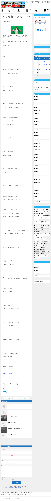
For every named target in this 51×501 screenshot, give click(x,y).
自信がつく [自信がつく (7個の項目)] (37, 253)
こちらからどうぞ (7, 373)
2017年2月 (37, 138)
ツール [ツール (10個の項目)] (36, 219)
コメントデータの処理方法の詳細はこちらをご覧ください (16, 487)
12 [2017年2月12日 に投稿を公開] (49, 64)
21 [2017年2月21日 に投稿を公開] (37, 69)
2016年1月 (37, 174)
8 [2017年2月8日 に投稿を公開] (39, 64)
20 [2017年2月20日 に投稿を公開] (34, 69)
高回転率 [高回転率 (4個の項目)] (46, 255)
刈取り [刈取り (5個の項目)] (42, 243)
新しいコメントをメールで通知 (8, 477)
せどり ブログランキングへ (40, 23)
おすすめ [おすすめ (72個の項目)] (44, 210)
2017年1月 (37, 140)
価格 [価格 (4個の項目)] (42, 241)
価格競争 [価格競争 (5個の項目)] (46, 241)
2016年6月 (37, 160)
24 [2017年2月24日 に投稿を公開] (44, 69)
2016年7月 (37, 157)
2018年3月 (37, 102)
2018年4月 (37, 99)
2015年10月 (37, 182)
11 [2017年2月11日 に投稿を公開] (46, 64)
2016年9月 (37, 151)
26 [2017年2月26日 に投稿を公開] (49, 69)
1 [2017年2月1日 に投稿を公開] (39, 61)
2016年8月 (37, 154)
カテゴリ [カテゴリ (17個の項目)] (37, 215)
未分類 (5, 21)
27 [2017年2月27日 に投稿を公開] (34, 72)
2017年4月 (37, 132)
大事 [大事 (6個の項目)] (40, 245)
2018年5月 (37, 96)
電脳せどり (37, 275)
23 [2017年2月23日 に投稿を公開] (42, 69)
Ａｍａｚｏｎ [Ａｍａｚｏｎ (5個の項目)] (37, 257)
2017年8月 (37, 121)
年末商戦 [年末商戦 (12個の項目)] (37, 247)
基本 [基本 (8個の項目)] (36, 245)
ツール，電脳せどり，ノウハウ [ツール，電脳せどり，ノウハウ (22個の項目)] (42, 222)
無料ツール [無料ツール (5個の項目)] (37, 251)
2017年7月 (37, 124)
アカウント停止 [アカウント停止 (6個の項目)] (45, 211)
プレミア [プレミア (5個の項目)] (36, 227)
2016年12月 (37, 143)
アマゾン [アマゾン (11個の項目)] (42, 213)
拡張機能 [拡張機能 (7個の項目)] (37, 249)
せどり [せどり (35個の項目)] (37, 211)
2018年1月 (37, 107)
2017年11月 (37, 113)
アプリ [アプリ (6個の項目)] (36, 213)
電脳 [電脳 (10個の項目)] (43, 253)
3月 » (37, 75)
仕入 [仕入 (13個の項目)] (44, 239)
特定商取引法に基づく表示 (40, 281)
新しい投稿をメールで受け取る (8, 479)
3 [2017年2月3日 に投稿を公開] (44, 61)
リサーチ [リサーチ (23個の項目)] (38, 239)
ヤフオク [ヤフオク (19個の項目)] (37, 231)
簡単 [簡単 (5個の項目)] (48, 251)
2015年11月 (37, 179)
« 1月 (35, 75)
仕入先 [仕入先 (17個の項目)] (37, 241)
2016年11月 (37, 146)
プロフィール (37, 82)
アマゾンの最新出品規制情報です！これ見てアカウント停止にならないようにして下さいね (18, 417)
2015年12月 (37, 176)
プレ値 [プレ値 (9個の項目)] (36, 229)
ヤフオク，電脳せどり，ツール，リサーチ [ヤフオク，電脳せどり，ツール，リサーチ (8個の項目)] (42, 234)
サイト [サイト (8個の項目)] (36, 217)
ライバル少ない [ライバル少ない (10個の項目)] (38, 237)
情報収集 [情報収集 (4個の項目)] (43, 247)
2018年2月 (37, 104)
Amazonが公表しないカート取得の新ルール (14, 428)
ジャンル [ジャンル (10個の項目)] (42, 217)
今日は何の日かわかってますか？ (41, 87)
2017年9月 (37, 118)
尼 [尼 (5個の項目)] (44, 245)
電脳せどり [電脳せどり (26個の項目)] (38, 255)
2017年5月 (37, 129)
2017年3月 (37, 135)
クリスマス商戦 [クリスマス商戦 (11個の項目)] (46, 215)
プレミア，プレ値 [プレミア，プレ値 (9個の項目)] (44, 227)
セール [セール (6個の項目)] (48, 217)
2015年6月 (37, 193)
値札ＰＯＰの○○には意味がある (12, 405)
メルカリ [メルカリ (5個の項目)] (42, 229)
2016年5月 (37, 163)
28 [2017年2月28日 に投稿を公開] (37, 72)
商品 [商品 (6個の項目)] (46, 243)
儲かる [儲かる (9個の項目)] (36, 243)
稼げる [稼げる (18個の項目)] (43, 251)
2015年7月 (37, 190)
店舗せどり (37, 267)
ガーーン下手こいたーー (11, 434)
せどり (36, 264)
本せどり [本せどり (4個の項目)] (42, 249)
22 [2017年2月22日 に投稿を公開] (39, 69)
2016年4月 (37, 165)
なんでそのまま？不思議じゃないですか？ (14, 422)
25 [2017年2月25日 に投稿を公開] (46, 69)
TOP (13, 492)
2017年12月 (37, 110)
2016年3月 (37, 168)
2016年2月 (37, 171)
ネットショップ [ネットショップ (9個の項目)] (38, 225)
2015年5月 (37, 196)
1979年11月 (37, 201)
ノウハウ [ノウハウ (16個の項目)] (46, 225)
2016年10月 (37, 149)
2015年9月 (37, 185)
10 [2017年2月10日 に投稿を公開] (44, 64)
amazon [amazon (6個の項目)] (36, 209)
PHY (36, 89)
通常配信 (8, 21)
